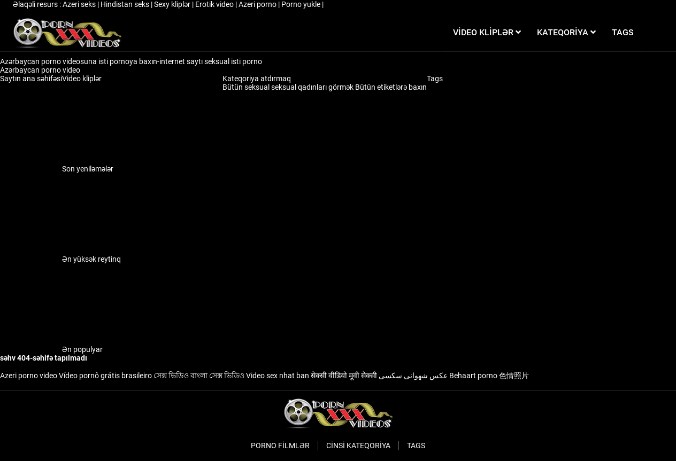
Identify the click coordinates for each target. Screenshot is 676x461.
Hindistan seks (126, 4)
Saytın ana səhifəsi (31, 78)
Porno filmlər (280, 445)
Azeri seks (80, 4)
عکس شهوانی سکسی (413, 375)
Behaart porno (473, 375)
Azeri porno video (28, 375)
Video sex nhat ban (277, 375)
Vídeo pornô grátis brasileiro (105, 375)
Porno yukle (301, 4)
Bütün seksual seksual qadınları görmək (288, 87)
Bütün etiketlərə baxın (391, 87)
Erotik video (215, 4)
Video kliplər (82, 78)
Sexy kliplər (173, 4)
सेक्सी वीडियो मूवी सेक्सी (344, 375)
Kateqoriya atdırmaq (256, 78)
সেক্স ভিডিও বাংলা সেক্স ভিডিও (198, 375)
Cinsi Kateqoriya (358, 445)
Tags (435, 78)
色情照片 (514, 375)
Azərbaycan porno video (41, 70)
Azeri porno (258, 4)
